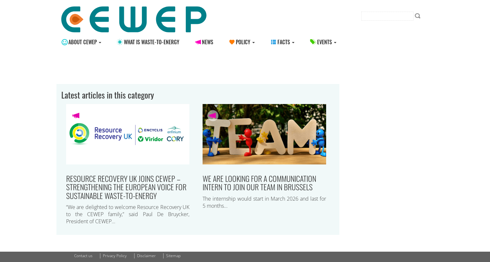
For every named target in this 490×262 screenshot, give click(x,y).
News (207, 42)
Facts (286, 42)
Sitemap (173, 255)
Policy (245, 42)
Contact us (83, 255)
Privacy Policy (115, 255)
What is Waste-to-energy (151, 42)
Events (326, 42)
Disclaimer (146, 255)
